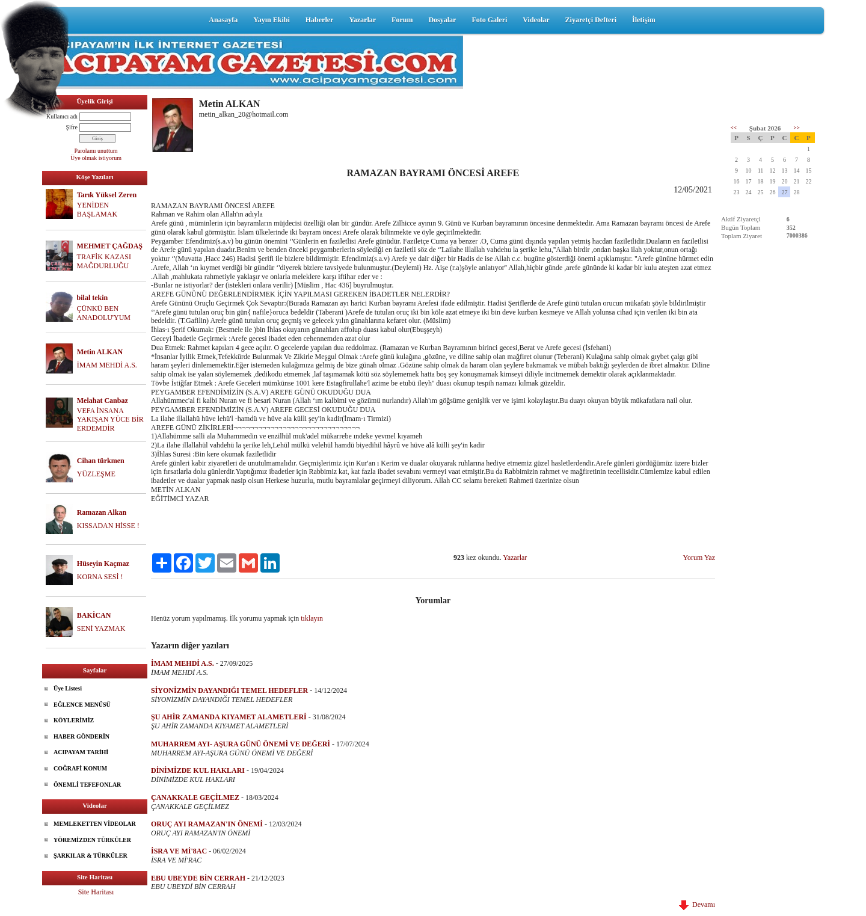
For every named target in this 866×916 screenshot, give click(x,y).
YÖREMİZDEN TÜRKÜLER (92, 840)
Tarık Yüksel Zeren (107, 195)
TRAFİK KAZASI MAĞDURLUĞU (104, 261)
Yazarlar (362, 20)
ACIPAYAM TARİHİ (81, 752)
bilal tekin (92, 298)
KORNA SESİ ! (100, 577)
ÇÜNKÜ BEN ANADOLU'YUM (104, 313)
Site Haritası (96, 892)
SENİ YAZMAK (101, 628)
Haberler (320, 20)
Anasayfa (223, 20)
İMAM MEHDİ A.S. (107, 365)
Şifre (72, 127)
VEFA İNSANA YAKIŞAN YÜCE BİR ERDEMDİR (110, 420)
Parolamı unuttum (96, 150)
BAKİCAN (94, 615)
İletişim (644, 20)
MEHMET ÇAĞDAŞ (110, 246)
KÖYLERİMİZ (74, 720)
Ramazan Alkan (101, 512)
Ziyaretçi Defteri (590, 20)
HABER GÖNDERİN (81, 736)
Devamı (697, 904)
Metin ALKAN (100, 352)
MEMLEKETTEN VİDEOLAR (95, 823)
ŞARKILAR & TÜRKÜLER (90, 855)
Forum (402, 20)
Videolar (536, 20)
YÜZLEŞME (96, 474)
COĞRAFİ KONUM (80, 768)
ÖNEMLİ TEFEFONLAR (87, 784)
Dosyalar (442, 20)
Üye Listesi (68, 688)
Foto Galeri (489, 20)
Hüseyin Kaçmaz (103, 563)
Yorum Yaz (699, 557)
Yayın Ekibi (271, 20)
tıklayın (312, 618)
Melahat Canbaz (102, 400)
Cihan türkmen (100, 460)
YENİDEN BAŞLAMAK (97, 209)
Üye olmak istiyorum (95, 158)
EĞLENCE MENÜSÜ (82, 704)
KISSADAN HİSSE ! (108, 525)
